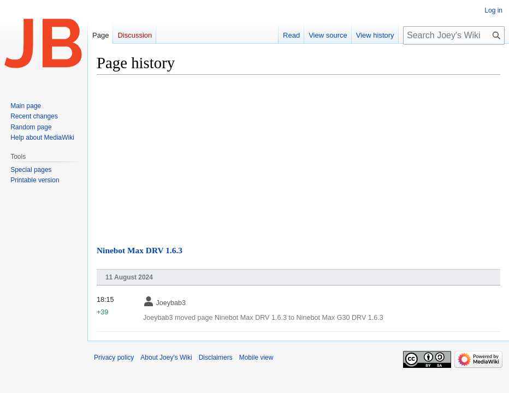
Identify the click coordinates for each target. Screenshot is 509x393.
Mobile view (256, 357)
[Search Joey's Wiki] (454, 35)
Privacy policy (114, 357)
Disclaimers (216, 357)
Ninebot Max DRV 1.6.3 (139, 250)
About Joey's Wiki (166, 357)
